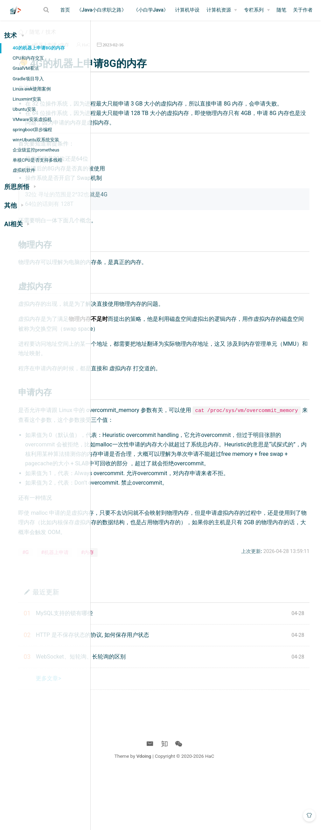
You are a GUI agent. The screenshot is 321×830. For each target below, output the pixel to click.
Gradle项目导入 (28, 78)
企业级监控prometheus (36, 150)
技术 (138, 40)
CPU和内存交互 (28, 58)
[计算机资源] (222, 10)
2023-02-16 (201, 52)
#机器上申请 (133, 52)
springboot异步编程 (32, 129)
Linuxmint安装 (27, 99)
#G (116, 52)
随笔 (281, 10)
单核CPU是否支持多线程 (37, 160)
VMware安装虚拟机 (32, 119)
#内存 (151, 52)
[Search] (47, 10)
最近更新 (133, 647)
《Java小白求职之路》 (101, 10)
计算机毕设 (187, 10)
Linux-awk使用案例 (32, 89)
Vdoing (190, 812)
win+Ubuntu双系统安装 (36, 139)
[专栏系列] (257, 10)
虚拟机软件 (24, 170)
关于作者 (303, 10)
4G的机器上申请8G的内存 (39, 47)
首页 (65, 10)
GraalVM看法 (26, 68)
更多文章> (136, 734)
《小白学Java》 (150, 10)
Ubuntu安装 (24, 109)
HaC (174, 52)
